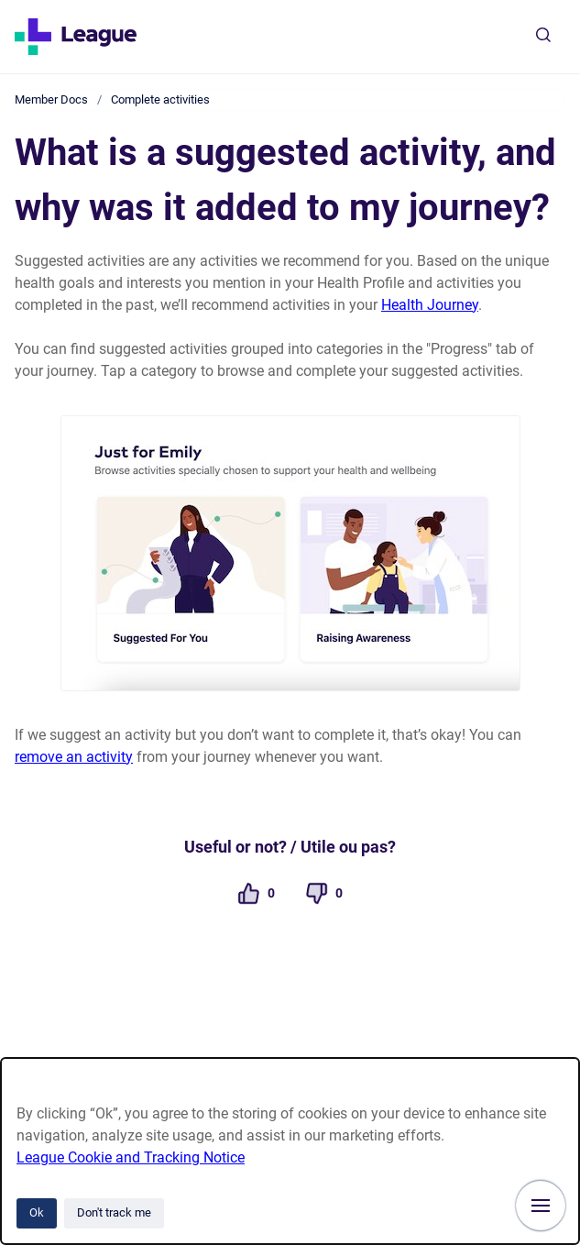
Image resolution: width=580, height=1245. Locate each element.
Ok (36, 1212)
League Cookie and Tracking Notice (130, 1157)
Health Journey (429, 305)
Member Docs (51, 99)
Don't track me (114, 1212)
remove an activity (74, 757)
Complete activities (160, 99)
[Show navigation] (540, 1205)
